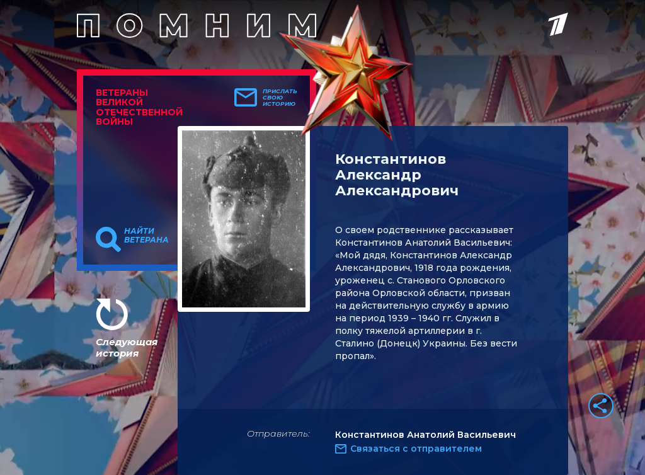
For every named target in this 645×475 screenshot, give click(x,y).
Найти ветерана (146, 235)
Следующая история (126, 347)
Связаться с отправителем (416, 448)
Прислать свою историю (280, 97)
